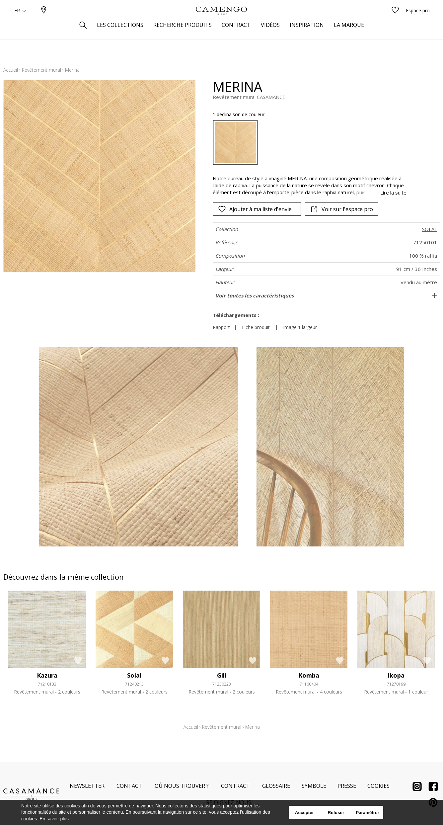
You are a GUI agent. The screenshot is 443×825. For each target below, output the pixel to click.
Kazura (47, 675)
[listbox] (306, 142)
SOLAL (429, 229)
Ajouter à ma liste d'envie (255, 209)
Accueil (10, 70)
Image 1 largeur (300, 327)
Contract (235, 785)
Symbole (314, 785)
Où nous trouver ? (182, 785)
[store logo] (221, 21)
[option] (235, 142)
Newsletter (87, 785)
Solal (134, 675)
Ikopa (396, 675)
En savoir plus (54, 818)
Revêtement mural (41, 70)
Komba (308, 675)
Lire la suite (393, 192)
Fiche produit (256, 327)
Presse (346, 785)
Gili (221, 675)
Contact (129, 785)
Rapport (221, 327)
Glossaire (276, 785)
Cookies (378, 785)
